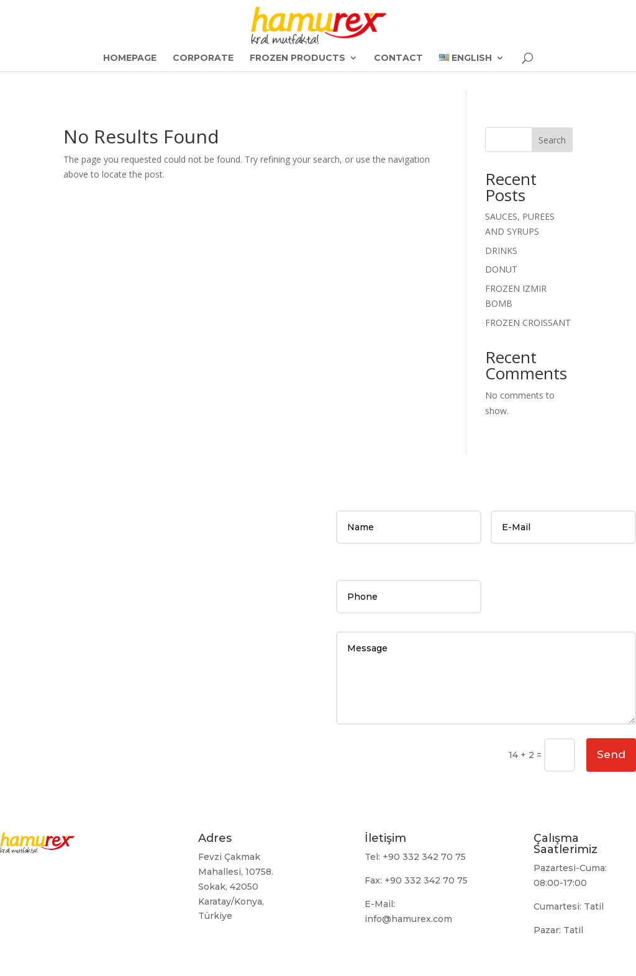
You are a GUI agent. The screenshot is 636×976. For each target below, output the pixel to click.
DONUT (501, 269)
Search (552, 140)
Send (611, 754)
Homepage (130, 58)
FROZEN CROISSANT (528, 322)
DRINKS (501, 250)
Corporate (203, 58)
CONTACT (398, 58)
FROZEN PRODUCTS (297, 58)
